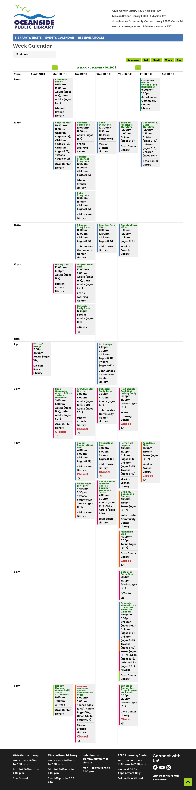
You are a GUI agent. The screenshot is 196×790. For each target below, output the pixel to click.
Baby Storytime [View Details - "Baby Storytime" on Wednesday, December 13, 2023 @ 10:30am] (105, 124)
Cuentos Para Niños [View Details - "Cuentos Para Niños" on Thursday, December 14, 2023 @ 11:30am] (129, 226)
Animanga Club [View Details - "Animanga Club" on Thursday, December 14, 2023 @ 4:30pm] (127, 533)
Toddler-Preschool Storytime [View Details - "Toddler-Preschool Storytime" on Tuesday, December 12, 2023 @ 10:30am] (83, 159)
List (146, 60)
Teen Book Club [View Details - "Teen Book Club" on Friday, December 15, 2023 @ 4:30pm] (149, 444)
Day (179, 60)
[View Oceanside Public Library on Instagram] (168, 768)
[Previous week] (55, 67)
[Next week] (138, 67)
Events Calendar (59, 37)
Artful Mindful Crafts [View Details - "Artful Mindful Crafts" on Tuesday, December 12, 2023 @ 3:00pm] (85, 390)
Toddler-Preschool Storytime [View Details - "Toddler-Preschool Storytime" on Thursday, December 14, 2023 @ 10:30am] (127, 125)
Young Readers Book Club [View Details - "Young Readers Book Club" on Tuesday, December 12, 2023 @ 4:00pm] (85, 445)
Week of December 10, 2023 (96, 67)
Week (168, 60)
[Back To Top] (188, 782)
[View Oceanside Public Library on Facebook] (155, 768)
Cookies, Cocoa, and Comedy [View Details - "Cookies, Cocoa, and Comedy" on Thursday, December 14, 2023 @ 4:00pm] (127, 494)
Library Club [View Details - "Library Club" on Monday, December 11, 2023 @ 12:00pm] (62, 264)
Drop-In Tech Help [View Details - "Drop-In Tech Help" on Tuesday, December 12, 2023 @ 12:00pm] (85, 265)
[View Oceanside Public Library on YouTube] (162, 768)
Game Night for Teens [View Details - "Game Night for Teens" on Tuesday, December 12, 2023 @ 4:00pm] (84, 485)
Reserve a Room (91, 37)
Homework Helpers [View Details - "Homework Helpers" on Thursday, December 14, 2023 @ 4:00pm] (127, 444)
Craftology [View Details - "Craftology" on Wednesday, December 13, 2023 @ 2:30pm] (105, 344)
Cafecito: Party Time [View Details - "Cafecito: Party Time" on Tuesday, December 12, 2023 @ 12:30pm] (83, 307)
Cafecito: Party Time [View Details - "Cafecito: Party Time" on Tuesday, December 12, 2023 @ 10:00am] (83, 124)
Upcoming (133, 60)
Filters (23, 54)
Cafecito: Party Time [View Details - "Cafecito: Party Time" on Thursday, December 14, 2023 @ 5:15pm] (127, 573)
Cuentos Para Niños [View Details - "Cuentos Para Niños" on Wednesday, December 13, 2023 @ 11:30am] (107, 226)
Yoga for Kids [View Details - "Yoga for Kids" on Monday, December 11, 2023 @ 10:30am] (63, 123)
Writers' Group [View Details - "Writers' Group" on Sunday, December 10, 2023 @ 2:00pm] (38, 345)
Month (156, 60)
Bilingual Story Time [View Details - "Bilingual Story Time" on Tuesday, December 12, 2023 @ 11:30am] (83, 226)
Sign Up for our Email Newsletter (166, 777)
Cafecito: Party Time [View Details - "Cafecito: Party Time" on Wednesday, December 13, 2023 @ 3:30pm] (105, 390)
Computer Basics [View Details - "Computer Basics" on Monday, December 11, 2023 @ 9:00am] (61, 80)
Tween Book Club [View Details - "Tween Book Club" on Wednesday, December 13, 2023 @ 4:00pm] (106, 444)
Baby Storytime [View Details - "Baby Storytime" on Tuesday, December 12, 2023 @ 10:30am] (83, 194)
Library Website (28, 37)
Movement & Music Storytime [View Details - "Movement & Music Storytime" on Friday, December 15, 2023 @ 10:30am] (150, 125)
